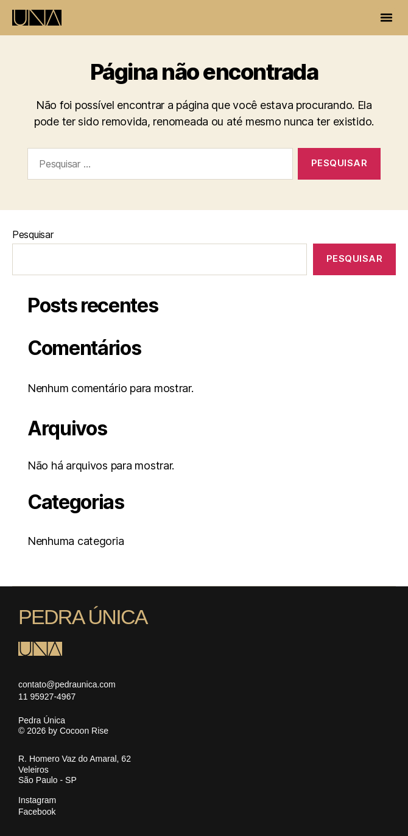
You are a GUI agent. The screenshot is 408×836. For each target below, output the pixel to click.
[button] (386, 17)
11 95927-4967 (47, 696)
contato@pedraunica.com (67, 684)
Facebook (36, 812)
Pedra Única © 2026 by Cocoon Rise (63, 725)
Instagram (37, 800)
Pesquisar (33, 234)
